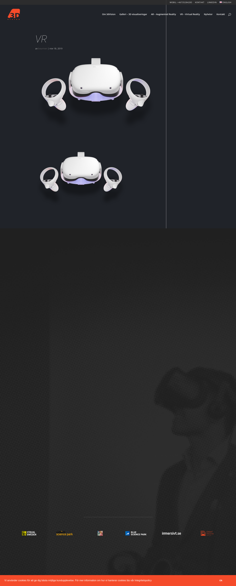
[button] (152, 580)
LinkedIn (212, 3)
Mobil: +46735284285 (181, 3)
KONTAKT (199, 3)
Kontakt (221, 14)
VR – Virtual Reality (190, 14)
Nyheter (208, 14)
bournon (42, 48)
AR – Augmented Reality (163, 14)
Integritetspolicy (143, 580)
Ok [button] (220, 580)
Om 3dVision (108, 14)
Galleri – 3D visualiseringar (133, 14)
